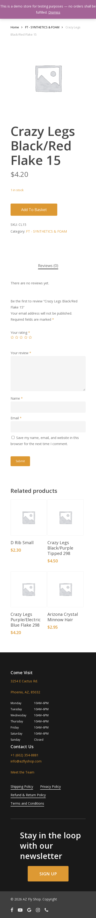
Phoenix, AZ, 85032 (25, 692)
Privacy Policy (50, 786)
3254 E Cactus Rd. (24, 681)
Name (17, 398)
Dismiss (54, 12)
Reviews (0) (48, 265)
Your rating (20, 332)
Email (16, 418)
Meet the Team (22, 772)
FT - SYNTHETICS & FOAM (42, 27)
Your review (21, 353)
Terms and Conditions (27, 803)
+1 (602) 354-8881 (24, 755)
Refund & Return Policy (28, 795)
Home (15, 27)
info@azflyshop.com (26, 761)
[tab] (48, 265)
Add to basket (34, 209)
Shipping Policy (22, 786)
